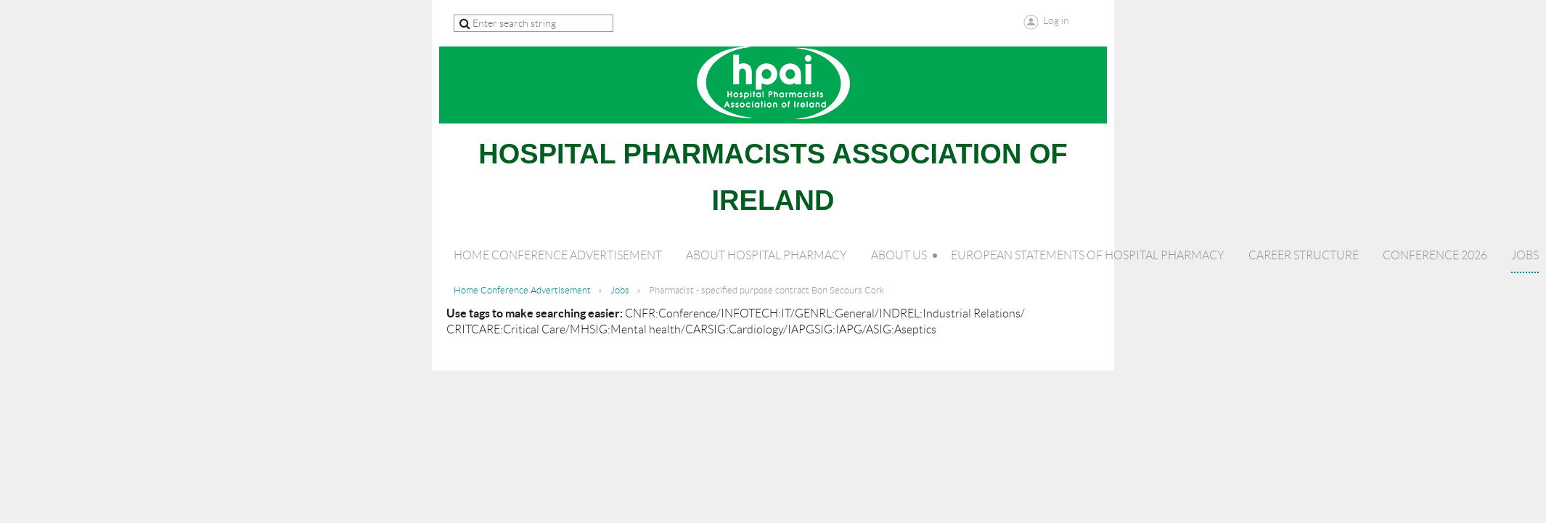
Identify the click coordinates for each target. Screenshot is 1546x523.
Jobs (619, 290)
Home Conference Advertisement (522, 290)
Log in (1056, 20)
